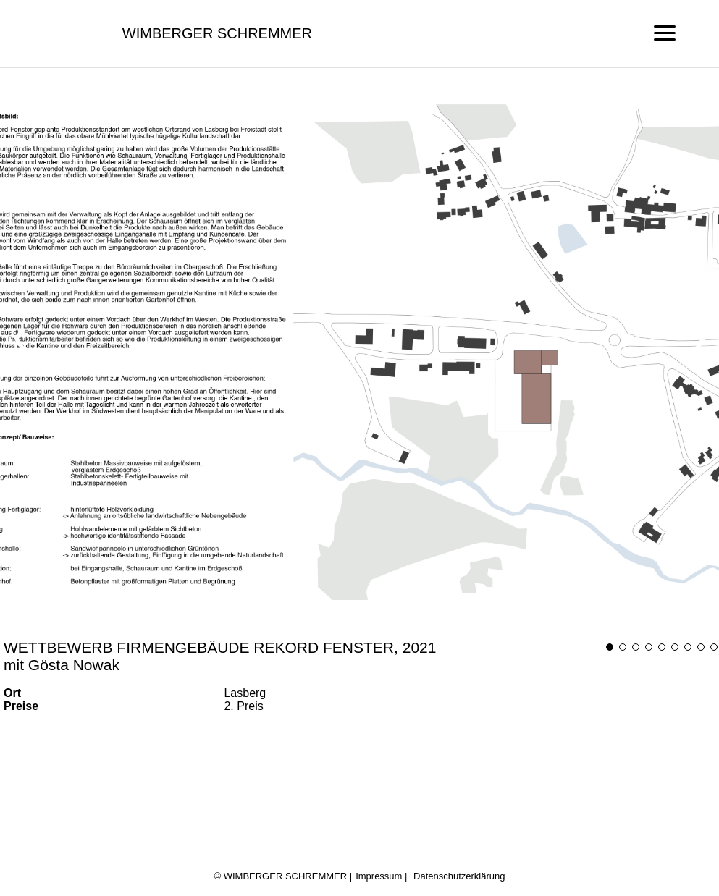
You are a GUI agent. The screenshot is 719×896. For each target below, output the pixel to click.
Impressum (379, 876)
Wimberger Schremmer (217, 33)
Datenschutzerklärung (459, 876)
